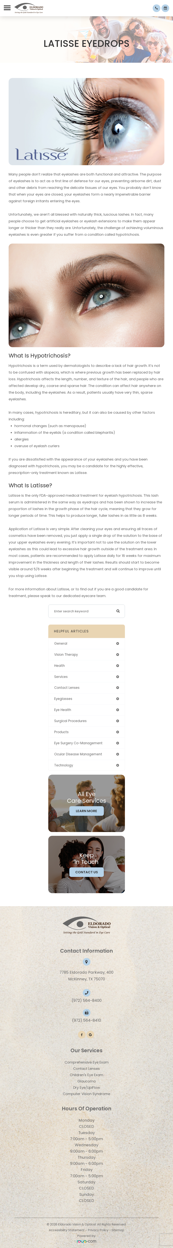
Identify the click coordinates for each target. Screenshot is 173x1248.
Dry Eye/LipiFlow (86, 1087)
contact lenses (67, 687)
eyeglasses (63, 698)
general (60, 643)
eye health (62, 710)
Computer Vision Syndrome (86, 1093)
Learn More (86, 810)
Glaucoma (86, 1081)
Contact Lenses (86, 1068)
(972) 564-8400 (87, 1000)
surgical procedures (70, 721)
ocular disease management (78, 754)
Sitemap (118, 1230)
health (59, 665)
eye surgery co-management (78, 743)
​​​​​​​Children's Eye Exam (86, 1074)
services (61, 676)
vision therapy (66, 654)
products (61, 732)
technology (63, 765)
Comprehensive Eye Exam (87, 1062)
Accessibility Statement (67, 1230)
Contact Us (86, 872)
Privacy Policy (98, 1230)
